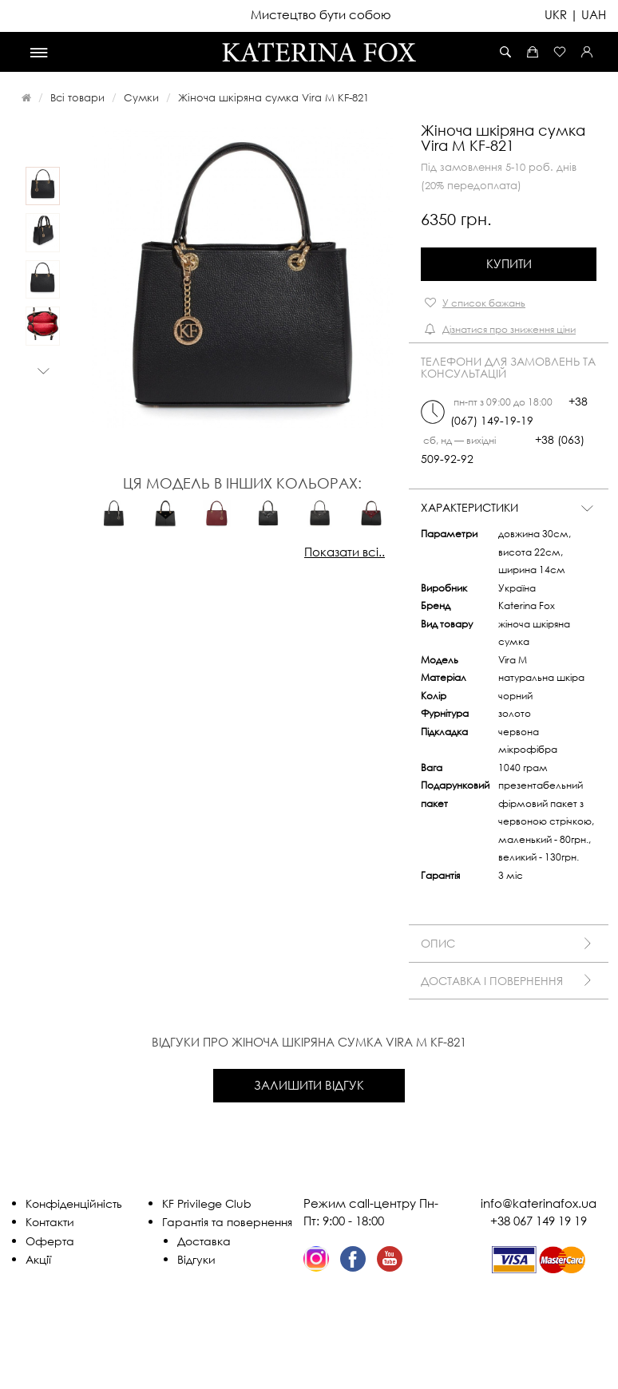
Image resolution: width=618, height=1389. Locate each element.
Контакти (50, 1222)
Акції (38, 1259)
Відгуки (196, 1259)
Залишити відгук (309, 1085)
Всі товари (77, 97)
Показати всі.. (344, 551)
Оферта (50, 1241)
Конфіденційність (74, 1203)
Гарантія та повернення (227, 1222)
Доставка (204, 1241)
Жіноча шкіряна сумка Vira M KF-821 (273, 97)
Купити (509, 263)
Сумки (141, 97)
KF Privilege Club (207, 1203)
